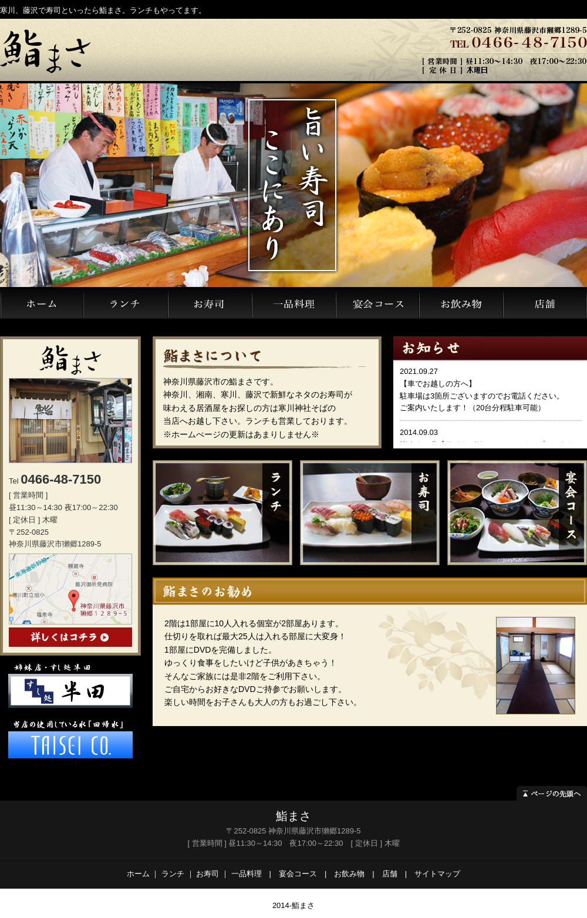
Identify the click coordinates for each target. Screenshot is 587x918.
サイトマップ (437, 873)
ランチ (172, 873)
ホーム (138, 873)
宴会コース (298, 873)
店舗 (389, 873)
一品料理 (246, 873)
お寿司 (207, 873)
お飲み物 (349, 873)
